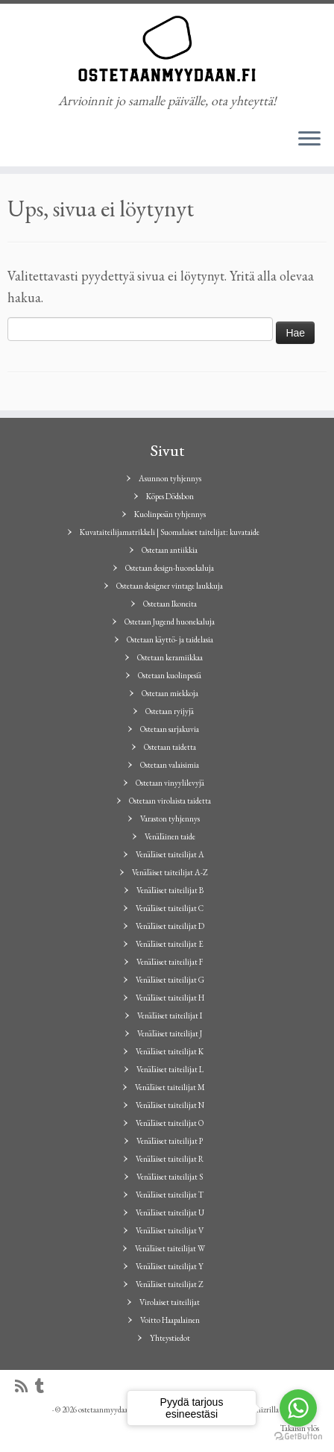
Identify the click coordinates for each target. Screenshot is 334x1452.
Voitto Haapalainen (170, 1320)
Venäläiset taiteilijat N (170, 1105)
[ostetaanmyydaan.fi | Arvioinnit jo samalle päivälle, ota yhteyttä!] (167, 48)
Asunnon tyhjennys (170, 478)
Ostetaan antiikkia (170, 550)
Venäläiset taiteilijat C (170, 908)
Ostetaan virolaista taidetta (170, 800)
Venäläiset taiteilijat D (170, 926)
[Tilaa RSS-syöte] (25, 1387)
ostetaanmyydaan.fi (108, 1409)
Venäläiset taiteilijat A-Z (170, 872)
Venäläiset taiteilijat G (170, 979)
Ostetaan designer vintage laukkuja (169, 586)
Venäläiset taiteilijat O (170, 1123)
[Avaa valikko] (309, 139)
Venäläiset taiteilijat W (170, 1248)
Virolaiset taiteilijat (169, 1302)
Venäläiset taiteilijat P (169, 1141)
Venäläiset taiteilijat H (170, 997)
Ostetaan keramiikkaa (170, 657)
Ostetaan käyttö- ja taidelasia (170, 639)
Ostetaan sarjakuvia (169, 729)
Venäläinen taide (170, 836)
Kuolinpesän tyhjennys (170, 514)
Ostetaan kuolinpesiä (169, 675)
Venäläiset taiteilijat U (170, 1212)
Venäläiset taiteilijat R (170, 1159)
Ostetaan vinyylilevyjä (170, 782)
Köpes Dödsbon (170, 496)
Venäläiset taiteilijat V (170, 1230)
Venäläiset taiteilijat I (169, 1015)
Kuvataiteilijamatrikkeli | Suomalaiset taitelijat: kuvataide (169, 532)
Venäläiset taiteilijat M (170, 1087)
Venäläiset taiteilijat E (170, 944)
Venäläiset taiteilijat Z (170, 1284)
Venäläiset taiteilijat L (170, 1069)
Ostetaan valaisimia (169, 765)
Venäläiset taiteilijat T (170, 1194)
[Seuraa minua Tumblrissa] (43, 1387)
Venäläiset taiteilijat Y (170, 1266)
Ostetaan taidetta (170, 747)
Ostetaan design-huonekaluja (169, 568)
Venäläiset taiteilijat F (169, 962)
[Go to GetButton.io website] (298, 1437)
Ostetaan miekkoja (170, 693)
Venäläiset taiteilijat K (170, 1051)
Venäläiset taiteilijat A (170, 854)
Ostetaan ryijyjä (169, 711)
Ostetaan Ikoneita (170, 603)
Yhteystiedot (170, 1338)
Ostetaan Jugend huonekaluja (170, 621)
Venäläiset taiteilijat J (169, 1033)
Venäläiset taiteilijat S (169, 1176)
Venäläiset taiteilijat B (170, 890)
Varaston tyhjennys (170, 818)
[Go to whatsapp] (298, 1408)
